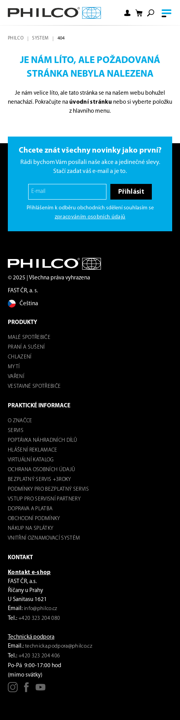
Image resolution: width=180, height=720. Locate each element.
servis (15, 431)
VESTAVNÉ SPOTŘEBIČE (34, 386)
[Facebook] (26, 690)
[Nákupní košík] (139, 13)
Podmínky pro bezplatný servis (48, 489)
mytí (14, 367)
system (40, 38)
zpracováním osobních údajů (90, 217)
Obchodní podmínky (34, 519)
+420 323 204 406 (39, 656)
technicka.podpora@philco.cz (58, 646)
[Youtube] (40, 690)
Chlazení (20, 357)
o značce (20, 421)
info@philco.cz (41, 609)
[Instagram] (13, 690)
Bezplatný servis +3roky (39, 479)
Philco (15, 38)
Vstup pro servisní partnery (44, 499)
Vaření (16, 377)
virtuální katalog (31, 460)
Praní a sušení (26, 347)
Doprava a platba (30, 509)
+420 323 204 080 (39, 618)
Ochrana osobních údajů (41, 470)
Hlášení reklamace (33, 450)
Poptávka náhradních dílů (42, 440)
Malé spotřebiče (29, 337)
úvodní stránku (90, 102)
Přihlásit (131, 192)
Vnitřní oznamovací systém (44, 538)
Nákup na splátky (30, 528)
